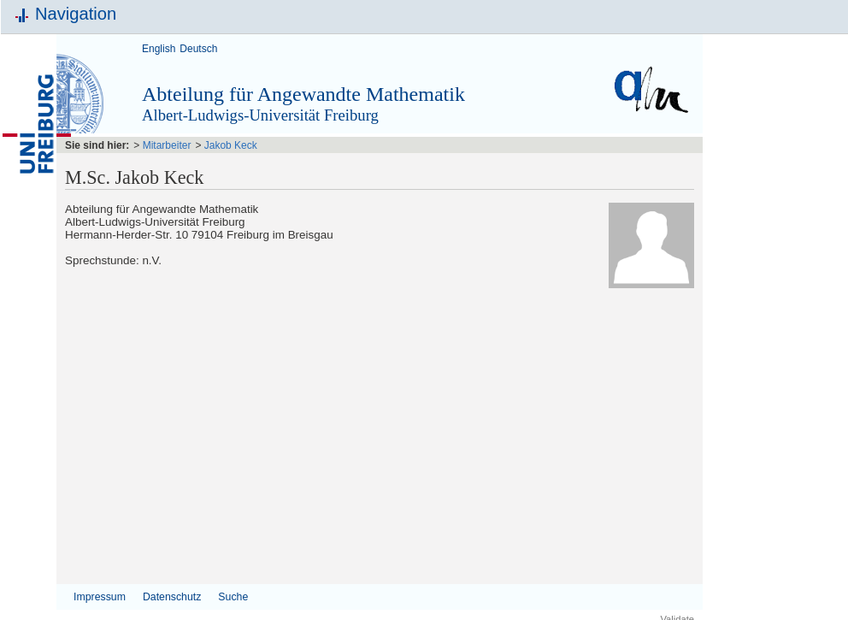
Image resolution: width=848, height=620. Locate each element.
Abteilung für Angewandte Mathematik (303, 94)
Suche (233, 597)
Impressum (100, 597)
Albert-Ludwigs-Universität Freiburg (260, 115)
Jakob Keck (230, 145)
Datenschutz (172, 597)
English (158, 49)
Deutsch (198, 49)
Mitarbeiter (167, 145)
